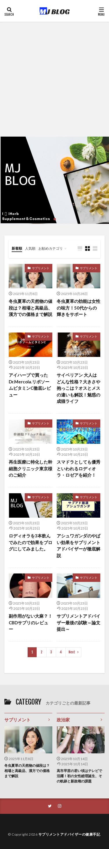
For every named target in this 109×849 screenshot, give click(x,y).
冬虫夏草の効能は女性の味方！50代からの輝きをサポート (78, 308)
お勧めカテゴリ (50, 248)
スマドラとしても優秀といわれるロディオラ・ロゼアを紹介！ (78, 468)
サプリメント (40, 268)
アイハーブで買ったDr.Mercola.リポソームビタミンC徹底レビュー (30, 384)
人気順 (30, 248)
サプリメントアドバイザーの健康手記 (69, 834)
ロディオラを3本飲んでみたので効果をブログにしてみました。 (30, 542)
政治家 (63, 719)
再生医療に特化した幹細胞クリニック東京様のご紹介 (30, 468)
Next (72, 652)
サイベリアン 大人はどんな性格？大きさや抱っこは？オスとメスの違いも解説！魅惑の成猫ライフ (78, 388)
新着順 (17, 248)
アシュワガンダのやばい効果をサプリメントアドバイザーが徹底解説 (78, 545)
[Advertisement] (54, 79)
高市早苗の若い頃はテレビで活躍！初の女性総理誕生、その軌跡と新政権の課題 (79, 775)
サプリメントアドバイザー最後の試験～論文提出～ (78, 622)
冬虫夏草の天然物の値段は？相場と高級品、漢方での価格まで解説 (30, 308)
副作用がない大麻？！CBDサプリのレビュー (30, 622)
